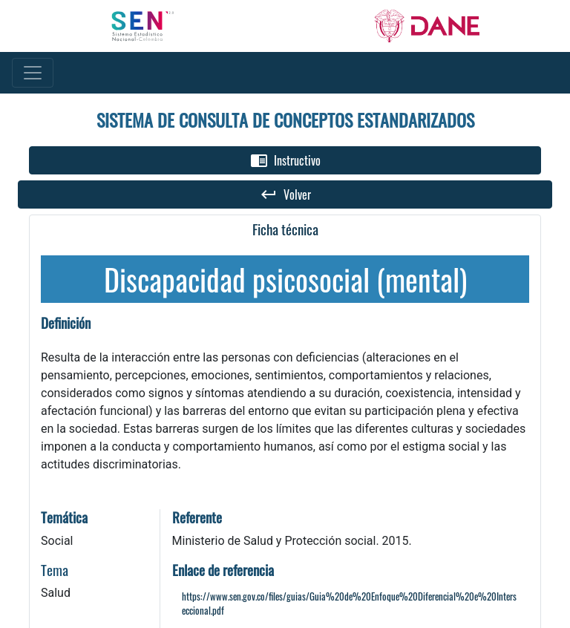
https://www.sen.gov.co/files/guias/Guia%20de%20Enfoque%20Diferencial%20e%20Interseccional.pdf (349, 603)
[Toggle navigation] (32, 73)
